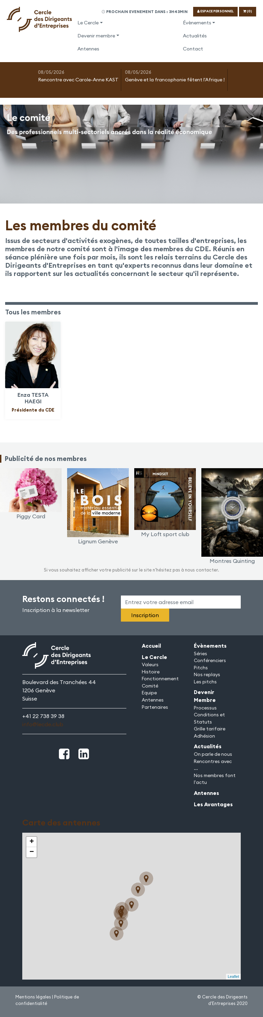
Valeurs (150, 664)
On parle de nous (213, 754)
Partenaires (155, 707)
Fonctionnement (160, 678)
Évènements (197, 23)
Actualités (195, 36)
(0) (247, 11)
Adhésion (204, 736)
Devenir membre (96, 36)
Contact (193, 49)
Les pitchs (205, 682)
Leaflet (233, 976)
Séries (200, 653)
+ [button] (31, 842)
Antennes (88, 49)
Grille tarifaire (209, 729)
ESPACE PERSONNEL (215, 11)
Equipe (149, 693)
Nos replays (207, 674)
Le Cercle (88, 23)
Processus (205, 708)
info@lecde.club (42, 724)
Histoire (151, 672)
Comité (150, 686)
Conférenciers (210, 660)
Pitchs (201, 667)
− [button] (31, 852)
